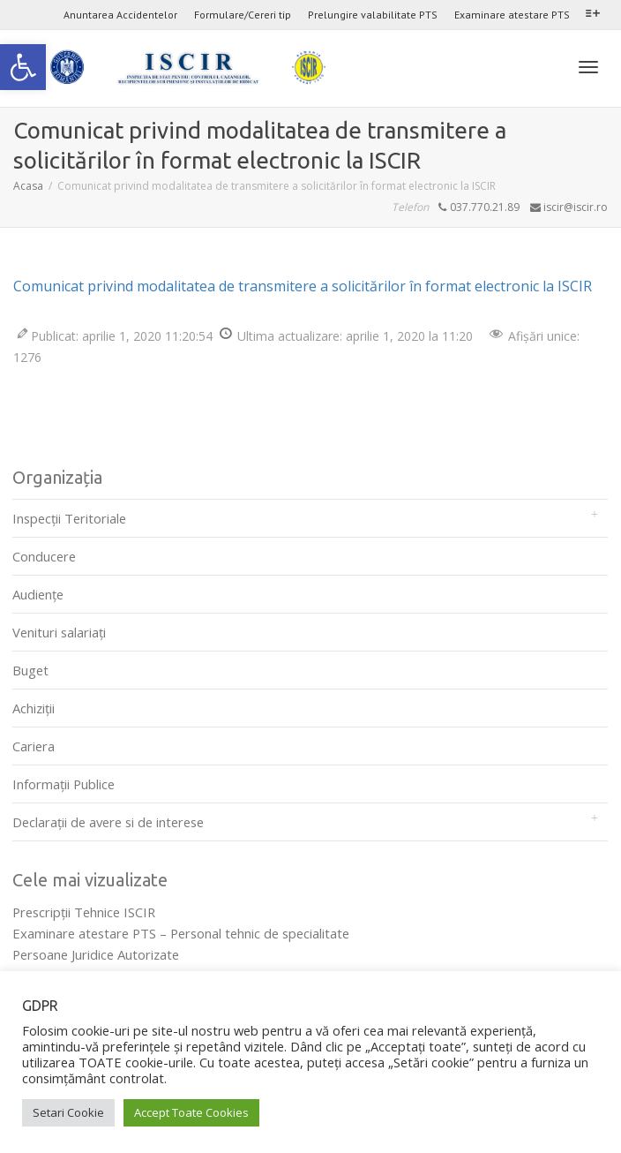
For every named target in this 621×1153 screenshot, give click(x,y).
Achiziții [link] (33, 708)
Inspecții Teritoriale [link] (69, 518)
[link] (23, 67)
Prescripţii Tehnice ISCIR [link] (83, 912)
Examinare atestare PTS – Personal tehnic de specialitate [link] (180, 933)
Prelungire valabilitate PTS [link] (373, 14)
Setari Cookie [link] (68, 1112)
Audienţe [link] (38, 594)
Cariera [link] (33, 746)
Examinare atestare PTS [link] (512, 14)
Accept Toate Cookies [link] (191, 1112)
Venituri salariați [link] (59, 632)
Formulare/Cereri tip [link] (242, 14)
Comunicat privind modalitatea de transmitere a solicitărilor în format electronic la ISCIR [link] (302, 286)
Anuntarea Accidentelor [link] (120, 14)
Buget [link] (30, 670)
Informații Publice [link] (63, 784)
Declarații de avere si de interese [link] (108, 822)
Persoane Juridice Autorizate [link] (95, 954)
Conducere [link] (44, 556)
